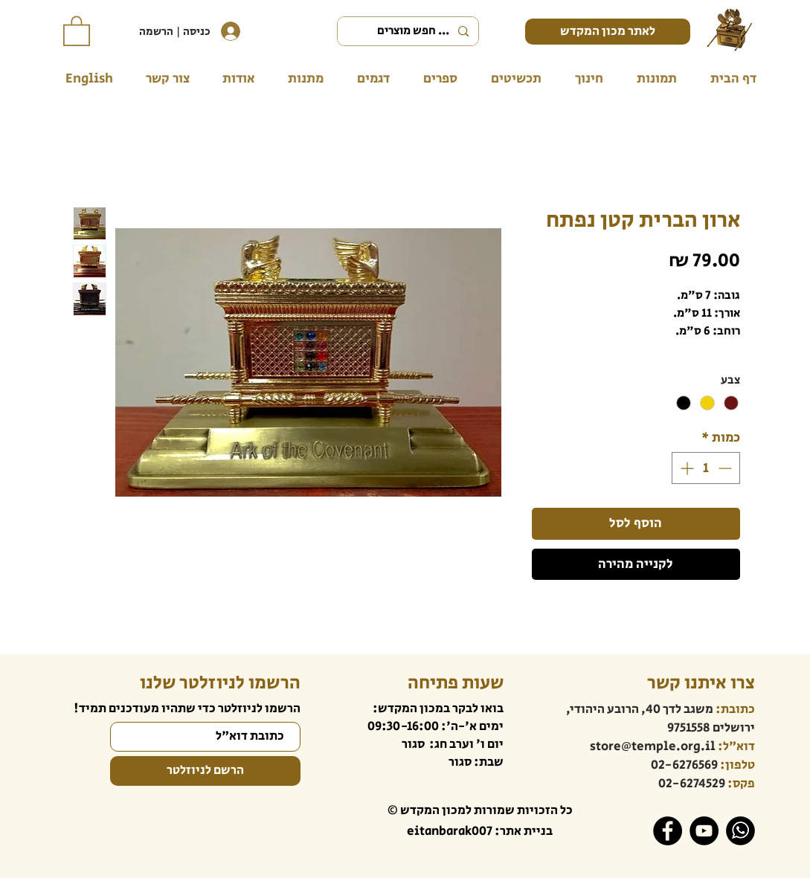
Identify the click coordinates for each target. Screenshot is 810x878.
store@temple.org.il (653, 746)
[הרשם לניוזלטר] (205, 771)
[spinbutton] (706, 468)
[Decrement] (726, 468)
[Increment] (685, 468)
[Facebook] (667, 830)
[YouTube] (704, 830)
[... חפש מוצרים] (409, 31)
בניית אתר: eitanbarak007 (480, 831)
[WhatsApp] (740, 830)
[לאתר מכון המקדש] (607, 32)
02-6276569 (684, 765)
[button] (76, 30)
